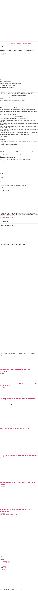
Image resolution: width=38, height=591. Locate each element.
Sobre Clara (13, 43)
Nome (1, 173)
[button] (19, 41)
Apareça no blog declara (27, 43)
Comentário (2, 161)
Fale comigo (19, 43)
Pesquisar (2, 46)
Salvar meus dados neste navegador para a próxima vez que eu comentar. (14, 185)
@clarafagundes (11, 154)
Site (0, 181)
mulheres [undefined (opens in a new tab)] (15, 93)
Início (8, 43)
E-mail (1, 177)
